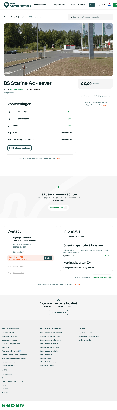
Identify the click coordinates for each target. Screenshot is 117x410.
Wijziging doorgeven (103, 96)
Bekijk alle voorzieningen (19, 148)
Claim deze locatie (58, 312)
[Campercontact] (17, 4)
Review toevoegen (58, 207)
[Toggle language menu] (109, 5)
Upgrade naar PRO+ (48, 158)
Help (101, 5)
